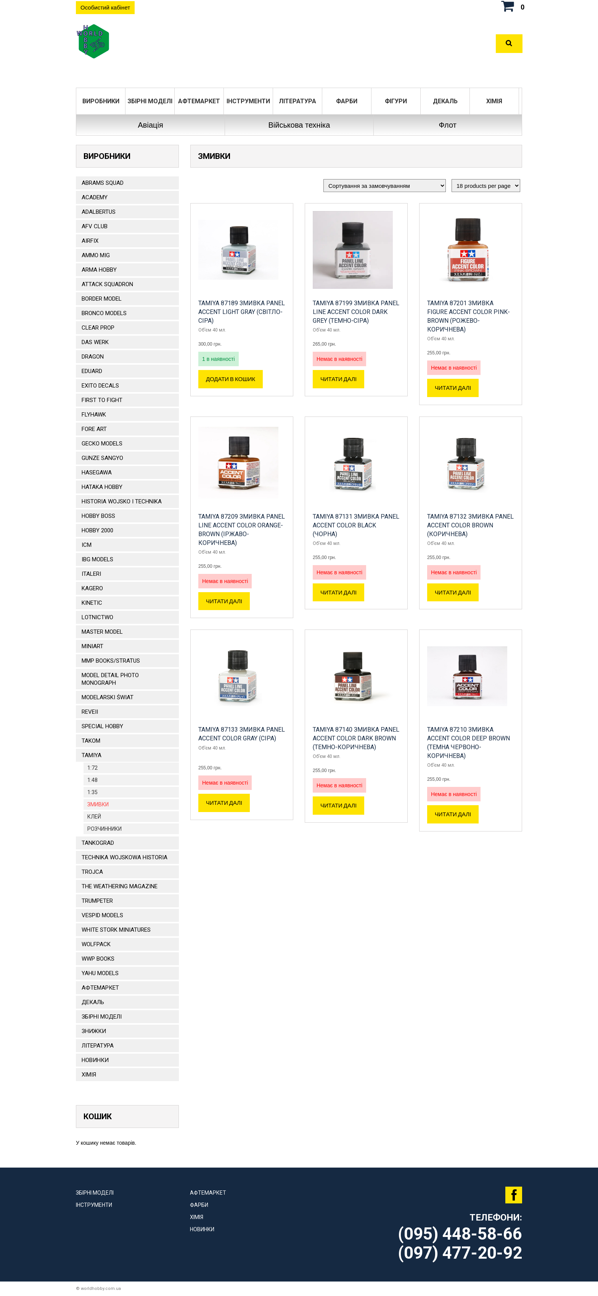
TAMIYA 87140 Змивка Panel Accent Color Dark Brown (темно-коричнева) (356, 738)
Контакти (379, 44)
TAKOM (91, 740)
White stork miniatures (116, 929)
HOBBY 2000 (97, 530)
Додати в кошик (231, 379)
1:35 (92, 792)
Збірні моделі (149, 101)
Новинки (95, 1060)
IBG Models (97, 559)
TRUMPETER (97, 900)
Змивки (98, 804)
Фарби (346, 101)
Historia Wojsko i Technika (122, 501)
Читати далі (338, 379)
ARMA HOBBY (99, 269)
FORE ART (94, 429)
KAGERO (92, 588)
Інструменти (248, 101)
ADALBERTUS (99, 211)
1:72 (92, 768)
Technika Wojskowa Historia (124, 857)
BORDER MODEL (102, 298)
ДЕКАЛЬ (445, 101)
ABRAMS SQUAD (103, 182)
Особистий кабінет (105, 7)
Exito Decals (100, 385)
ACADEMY (95, 197)
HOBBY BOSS (98, 516)
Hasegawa (97, 472)
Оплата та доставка (318, 44)
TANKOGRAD (98, 842)
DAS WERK (95, 342)
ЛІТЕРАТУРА (297, 101)
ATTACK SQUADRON (107, 284)
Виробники (100, 101)
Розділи (260, 44)
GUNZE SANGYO (102, 458)
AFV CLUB (95, 226)
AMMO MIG (96, 255)
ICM (87, 544)
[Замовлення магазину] (384, 185)
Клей (94, 817)
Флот (448, 125)
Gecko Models (102, 443)
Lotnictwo (97, 617)
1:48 (92, 780)
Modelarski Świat (107, 697)
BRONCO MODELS (104, 313)
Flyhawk (94, 414)
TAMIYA (91, 755)
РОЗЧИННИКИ (104, 829)
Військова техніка (299, 125)
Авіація (150, 125)
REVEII (90, 711)
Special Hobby (102, 726)
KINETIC (92, 602)
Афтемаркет (199, 101)
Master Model (102, 631)
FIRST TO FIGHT (102, 400)
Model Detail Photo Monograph (110, 679)
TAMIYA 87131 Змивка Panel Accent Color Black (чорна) (356, 525)
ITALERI (91, 573)
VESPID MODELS (102, 915)
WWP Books (98, 958)
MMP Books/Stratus (111, 660)
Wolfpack (96, 944)
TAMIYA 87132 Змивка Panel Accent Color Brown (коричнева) (470, 525)
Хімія (494, 101)
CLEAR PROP (98, 327)
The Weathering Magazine (120, 886)
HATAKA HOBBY (102, 487)
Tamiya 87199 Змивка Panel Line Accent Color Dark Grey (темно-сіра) (356, 312)
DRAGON (93, 356)
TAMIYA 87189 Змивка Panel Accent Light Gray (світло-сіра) (241, 312)
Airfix (90, 240)
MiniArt (92, 646)
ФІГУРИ (396, 101)
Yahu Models (100, 973)
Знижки (94, 1031)
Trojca (92, 871)
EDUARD (92, 371)
